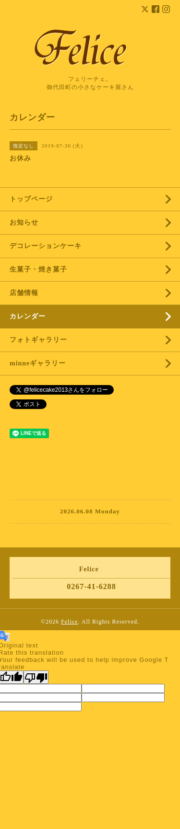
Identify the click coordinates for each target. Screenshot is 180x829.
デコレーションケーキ (60, 246)
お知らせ (24, 222)
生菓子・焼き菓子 (38, 269)
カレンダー (28, 316)
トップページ (31, 199)
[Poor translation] (36, 677)
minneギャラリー (38, 363)
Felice (69, 621)
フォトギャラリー (38, 339)
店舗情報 (24, 292)
